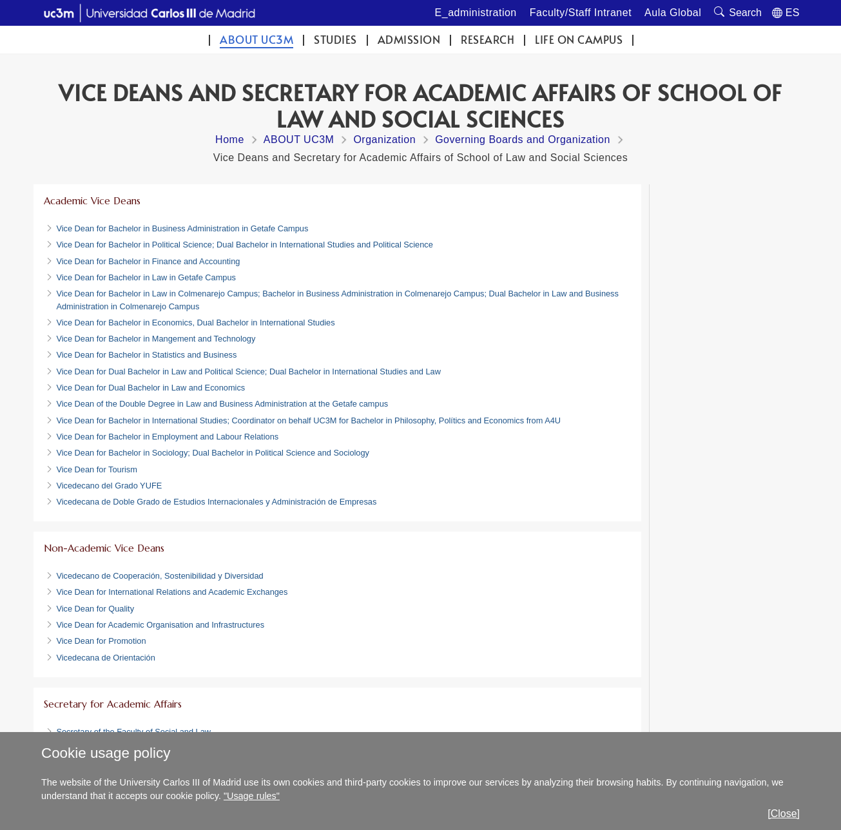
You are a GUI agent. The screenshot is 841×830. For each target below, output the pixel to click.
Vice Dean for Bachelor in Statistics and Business (146, 355)
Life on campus (579, 39)
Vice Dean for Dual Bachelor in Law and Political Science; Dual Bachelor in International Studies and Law (248, 371)
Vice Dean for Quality (95, 608)
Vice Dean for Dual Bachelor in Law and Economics (150, 387)
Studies (335, 39)
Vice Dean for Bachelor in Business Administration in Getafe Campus (182, 228)
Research (487, 39)
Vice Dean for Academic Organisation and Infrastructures (160, 625)
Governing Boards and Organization (522, 139)
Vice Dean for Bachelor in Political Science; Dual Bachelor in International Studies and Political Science (244, 244)
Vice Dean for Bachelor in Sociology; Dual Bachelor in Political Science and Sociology (212, 453)
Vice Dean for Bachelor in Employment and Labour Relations (167, 436)
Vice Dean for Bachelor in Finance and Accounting (148, 261)
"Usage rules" (252, 796)
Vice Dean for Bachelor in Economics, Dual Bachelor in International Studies (195, 322)
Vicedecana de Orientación (105, 657)
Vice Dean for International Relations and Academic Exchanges (171, 592)
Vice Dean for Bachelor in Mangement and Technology (155, 338)
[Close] (784, 813)
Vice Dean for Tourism (96, 469)
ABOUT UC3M (256, 39)
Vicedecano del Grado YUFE (109, 485)
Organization (384, 139)
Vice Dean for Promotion (101, 641)
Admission (409, 39)
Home (229, 139)
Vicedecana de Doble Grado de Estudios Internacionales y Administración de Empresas (216, 502)
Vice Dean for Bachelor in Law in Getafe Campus (146, 277)
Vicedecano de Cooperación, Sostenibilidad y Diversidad (159, 576)
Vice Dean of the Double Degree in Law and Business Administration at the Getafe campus (222, 404)
